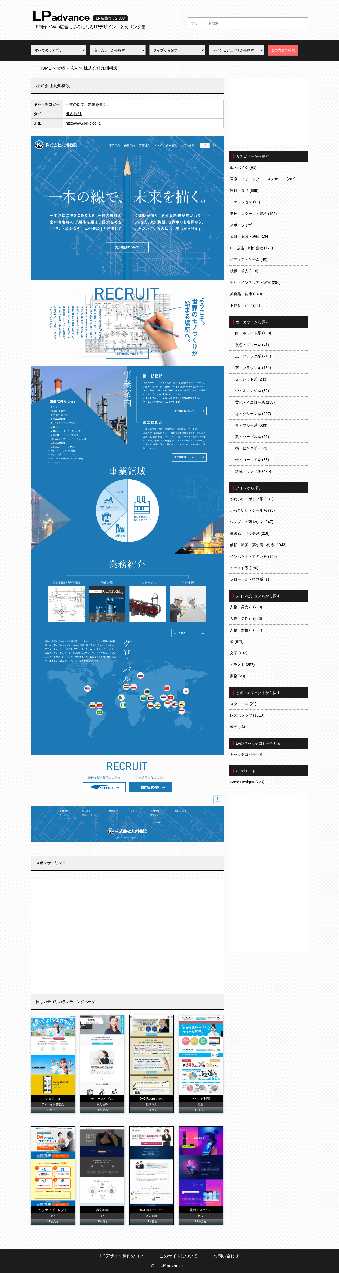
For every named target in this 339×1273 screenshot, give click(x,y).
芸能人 (60, 1104)
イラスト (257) (242, 664)
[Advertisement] (127, 936)
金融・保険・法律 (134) (250, 236)
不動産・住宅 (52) (245, 305)
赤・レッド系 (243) (251, 379)
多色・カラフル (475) (253, 471)
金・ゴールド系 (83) (252, 460)
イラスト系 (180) (244, 568)
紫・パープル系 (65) (252, 437)
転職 (148, 1104)
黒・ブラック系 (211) (253, 356)
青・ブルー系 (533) (251, 425)
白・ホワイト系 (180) (253, 333)
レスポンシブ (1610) (247, 715)
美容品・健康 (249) (246, 294)
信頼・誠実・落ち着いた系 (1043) (258, 545)
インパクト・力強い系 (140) (253, 556)
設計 (78, 114)
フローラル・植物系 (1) (249, 579)
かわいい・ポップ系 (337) (251, 499)
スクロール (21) (243, 704)
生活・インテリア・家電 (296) (255, 282)
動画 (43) (237, 726)
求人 (69, 114)
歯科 (105, 1104)
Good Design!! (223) (247, 782)
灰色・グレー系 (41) (252, 345)
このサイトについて (178, 1256)
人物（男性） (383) (246, 618)
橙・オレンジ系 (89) (252, 390)
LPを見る (53, 1109)
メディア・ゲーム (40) (248, 259)
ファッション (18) (245, 202)
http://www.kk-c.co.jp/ (83, 123)
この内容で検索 (283, 50)
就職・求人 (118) (244, 271)
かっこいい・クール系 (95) (252, 510)
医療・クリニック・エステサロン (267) (263, 179)
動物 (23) (237, 676)
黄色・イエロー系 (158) (255, 402)
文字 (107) (238, 653)
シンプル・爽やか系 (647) (251, 522)
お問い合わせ (226, 1256)
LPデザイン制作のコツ (122, 1256)
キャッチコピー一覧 (246, 754)
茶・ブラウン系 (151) (253, 368)
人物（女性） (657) (246, 630)
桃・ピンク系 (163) (251, 448)
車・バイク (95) (243, 167)
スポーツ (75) (241, 225)
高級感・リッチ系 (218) (250, 533)
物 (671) (237, 641)
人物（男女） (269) (246, 607)
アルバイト (48, 1104)
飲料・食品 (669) (244, 190)
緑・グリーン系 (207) (253, 414)
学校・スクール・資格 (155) (253, 213)
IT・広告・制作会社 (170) (251, 248)
